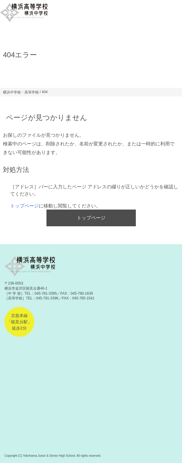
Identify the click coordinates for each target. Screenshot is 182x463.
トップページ (24, 205)
